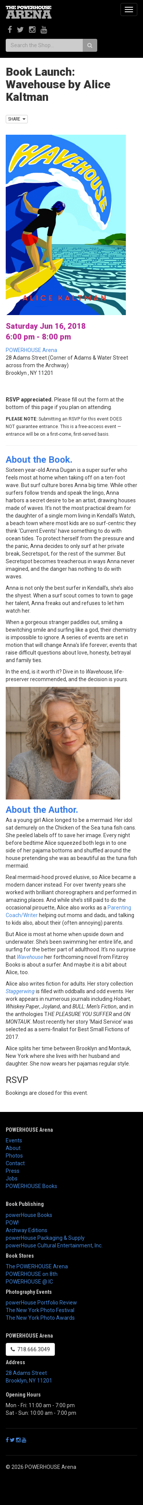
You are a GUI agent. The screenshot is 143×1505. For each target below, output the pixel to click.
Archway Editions (26, 1230)
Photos (14, 1156)
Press (12, 1171)
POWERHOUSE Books (31, 1186)
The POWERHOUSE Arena (37, 1266)
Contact (15, 1163)
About (13, 1148)
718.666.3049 (30, 1349)
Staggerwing (20, 991)
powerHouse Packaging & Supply (45, 1238)
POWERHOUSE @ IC (29, 1282)
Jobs (12, 1178)
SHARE (17, 119)
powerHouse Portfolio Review (41, 1303)
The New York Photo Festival (40, 1310)
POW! (12, 1223)
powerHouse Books (29, 1215)
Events (14, 1140)
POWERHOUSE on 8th (32, 1274)
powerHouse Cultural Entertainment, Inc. (54, 1245)
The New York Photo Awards (40, 1318)
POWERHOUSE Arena (31, 350)
